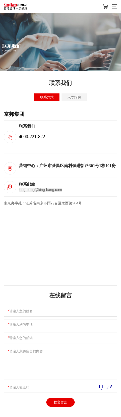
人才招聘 (74, 97)
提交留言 (60, 402)
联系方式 (47, 97)
